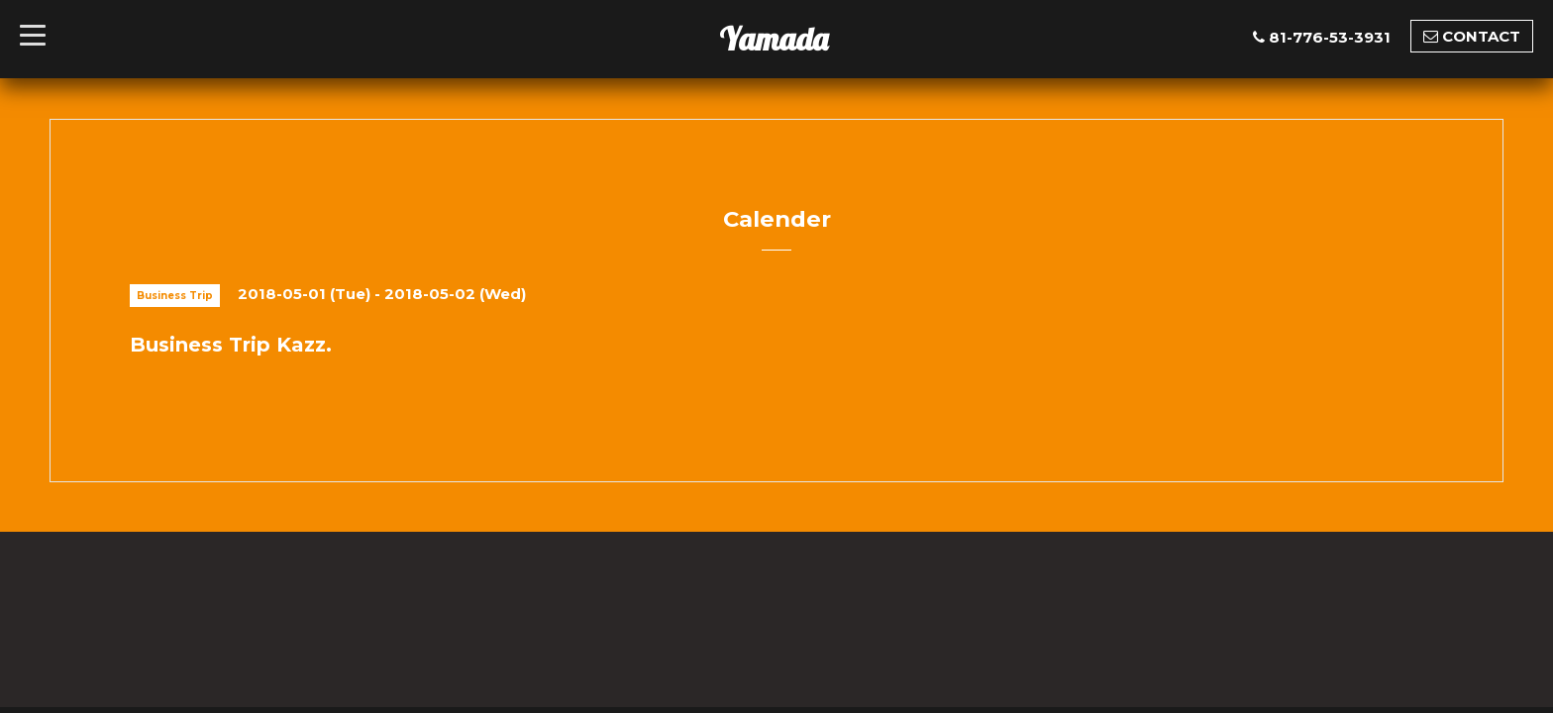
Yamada (773, 38)
